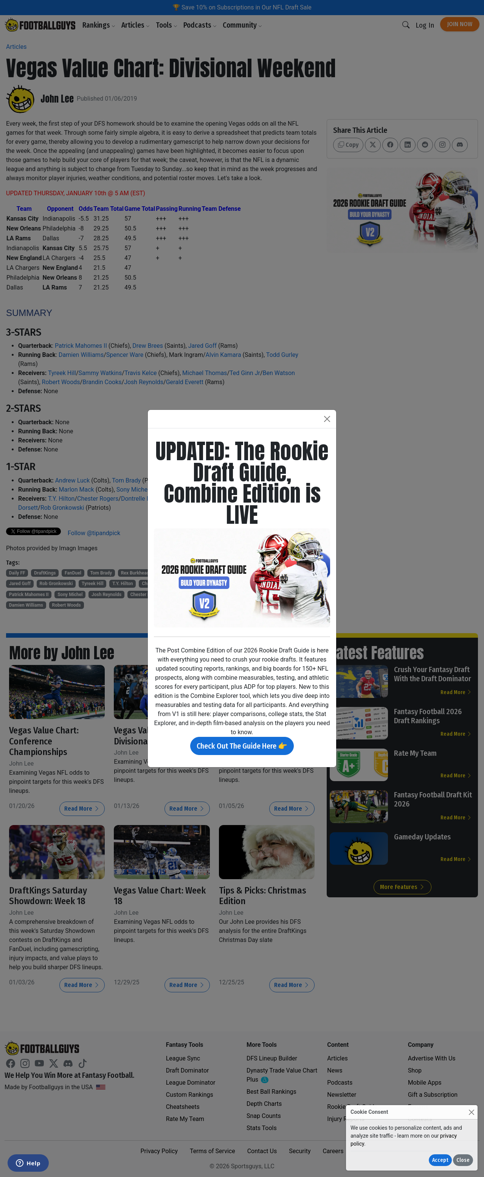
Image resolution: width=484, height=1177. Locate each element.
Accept (440, 1160)
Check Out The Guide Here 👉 (242, 745)
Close (463, 1160)
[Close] (471, 1112)
